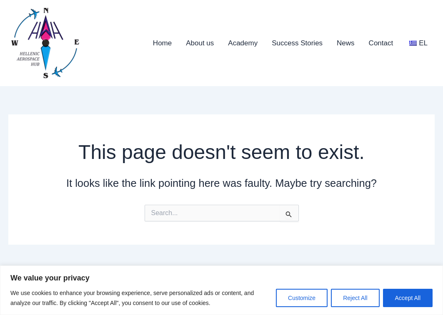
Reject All (355, 298)
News (346, 43)
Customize (301, 298)
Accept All (407, 298)
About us (200, 43)
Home (162, 43)
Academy (243, 43)
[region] (221, 290)
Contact (381, 43)
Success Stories (297, 43)
